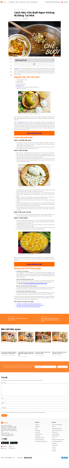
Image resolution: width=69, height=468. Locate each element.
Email (2, 402)
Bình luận (3, 382)
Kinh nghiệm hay (34, 2)
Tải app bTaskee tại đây (34, 264)
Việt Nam (65, 2)
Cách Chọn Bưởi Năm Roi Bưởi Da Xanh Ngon (35, 283)
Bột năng (19, 85)
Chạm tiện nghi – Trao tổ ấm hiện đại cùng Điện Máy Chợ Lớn (26, 353)
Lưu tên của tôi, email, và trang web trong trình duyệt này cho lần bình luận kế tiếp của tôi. (24, 412)
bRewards (22, 2)
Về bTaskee (12, 2)
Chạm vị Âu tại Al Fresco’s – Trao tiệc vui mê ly (59, 353)
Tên (2, 398)
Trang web (3, 407)
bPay (27, 2)
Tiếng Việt (57, 2)
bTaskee (21, 122)
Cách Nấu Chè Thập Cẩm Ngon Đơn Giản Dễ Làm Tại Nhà (30, 305)
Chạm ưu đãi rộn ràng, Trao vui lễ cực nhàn (42, 353)
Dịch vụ (17, 2)
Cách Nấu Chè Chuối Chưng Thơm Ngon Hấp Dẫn (28, 306)
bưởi (50, 272)
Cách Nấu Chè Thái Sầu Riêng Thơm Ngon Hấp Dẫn (29, 303)
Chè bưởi (16, 68)
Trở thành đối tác (49, 2)
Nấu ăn (25, 9)
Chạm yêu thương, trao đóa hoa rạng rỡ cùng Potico (9, 353)
